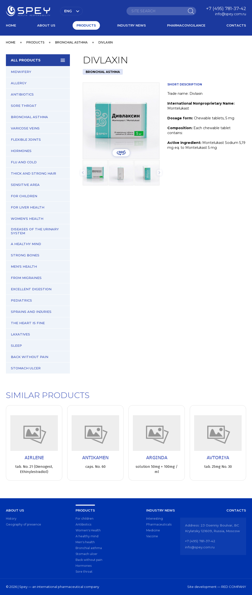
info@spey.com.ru (230, 14)
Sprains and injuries (31, 312)
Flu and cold (24, 162)
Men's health (24, 266)
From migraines (26, 278)
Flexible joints (26, 139)
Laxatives (20, 334)
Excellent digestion (31, 289)
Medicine (153, 530)
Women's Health (27, 219)
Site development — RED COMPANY (216, 587)
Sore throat (24, 106)
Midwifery (21, 72)
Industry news (131, 25)
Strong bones (25, 255)
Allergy (19, 83)
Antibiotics (22, 94)
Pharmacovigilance (186, 25)
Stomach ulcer (26, 368)
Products (86, 25)
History (11, 518)
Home (11, 25)
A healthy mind (26, 244)
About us (46, 25)
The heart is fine (28, 323)
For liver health (27, 207)
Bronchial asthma (29, 117)
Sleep (16, 345)
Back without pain (29, 357)
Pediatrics (21, 300)
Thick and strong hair (33, 173)
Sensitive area (25, 185)
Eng (68, 11)
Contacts (236, 25)
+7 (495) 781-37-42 (226, 8)
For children (24, 196)
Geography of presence (23, 524)
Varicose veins (25, 128)
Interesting (154, 518)
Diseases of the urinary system (35, 231)
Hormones (21, 151)
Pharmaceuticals (159, 524)
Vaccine (152, 536)
